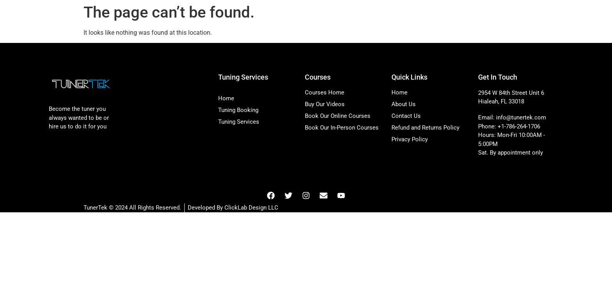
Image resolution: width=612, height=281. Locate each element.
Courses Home (324, 92)
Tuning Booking (238, 110)
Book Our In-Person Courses (342, 127)
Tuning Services (238, 121)
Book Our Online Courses (337, 115)
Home (226, 98)
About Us (403, 104)
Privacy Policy (409, 139)
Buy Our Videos (325, 104)
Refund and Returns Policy (425, 127)
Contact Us (406, 115)
